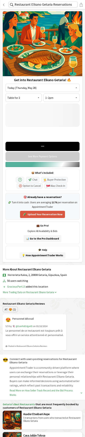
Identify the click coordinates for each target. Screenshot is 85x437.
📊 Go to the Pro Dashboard (42, 238)
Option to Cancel (30, 185)
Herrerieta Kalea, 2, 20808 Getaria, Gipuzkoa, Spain (37, 275)
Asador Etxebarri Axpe (36, 414)
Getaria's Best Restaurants (19, 404)
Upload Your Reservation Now (42, 214)
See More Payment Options (42, 156)
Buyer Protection (54, 179)
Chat (32, 179)
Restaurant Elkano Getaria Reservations (43, 4)
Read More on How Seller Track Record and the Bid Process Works (46, 393)
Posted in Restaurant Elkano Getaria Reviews (27, 346)
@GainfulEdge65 (24, 326)
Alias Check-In (55, 185)
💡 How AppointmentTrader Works (42, 255)
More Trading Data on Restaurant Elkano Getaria (29, 292)
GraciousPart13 (16, 286)
